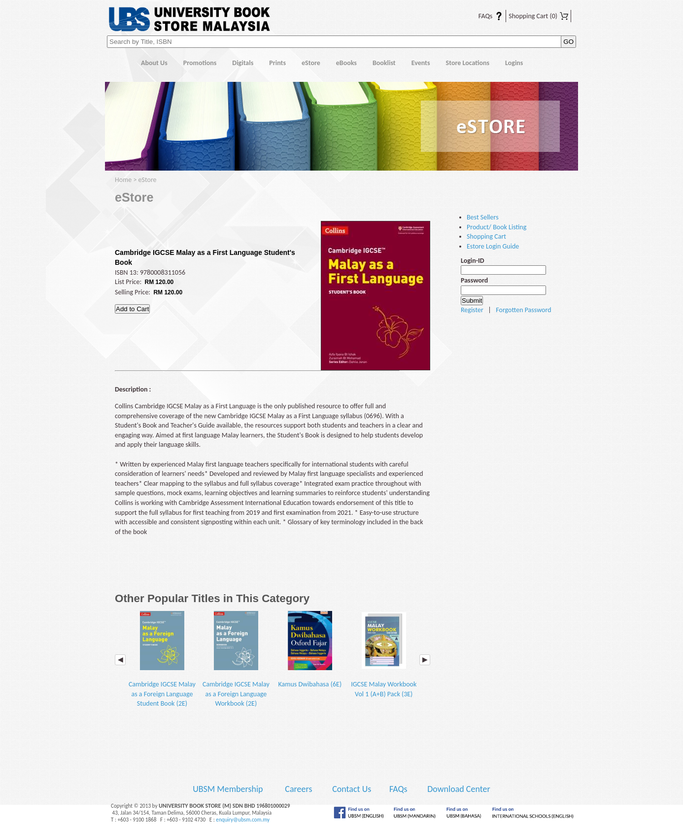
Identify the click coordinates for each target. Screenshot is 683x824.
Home (119, 63)
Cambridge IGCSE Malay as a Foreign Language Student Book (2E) (162, 659)
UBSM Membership (229, 789)
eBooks (346, 63)
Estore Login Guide (493, 246)
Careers (298, 789)
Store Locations (468, 63)
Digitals (242, 63)
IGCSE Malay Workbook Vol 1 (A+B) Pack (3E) (383, 654)
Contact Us (352, 789)
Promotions (200, 63)
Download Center (458, 789)
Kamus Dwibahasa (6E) (310, 650)
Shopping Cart (538, 16)
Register (472, 310)
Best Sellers (483, 217)
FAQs (484, 16)
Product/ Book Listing (496, 227)
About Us (154, 63)
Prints (277, 63)
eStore (311, 63)
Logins (514, 63)
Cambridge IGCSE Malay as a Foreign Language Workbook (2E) (236, 659)
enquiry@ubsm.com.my (243, 819)
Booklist (384, 63)
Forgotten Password (523, 310)
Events (420, 63)
